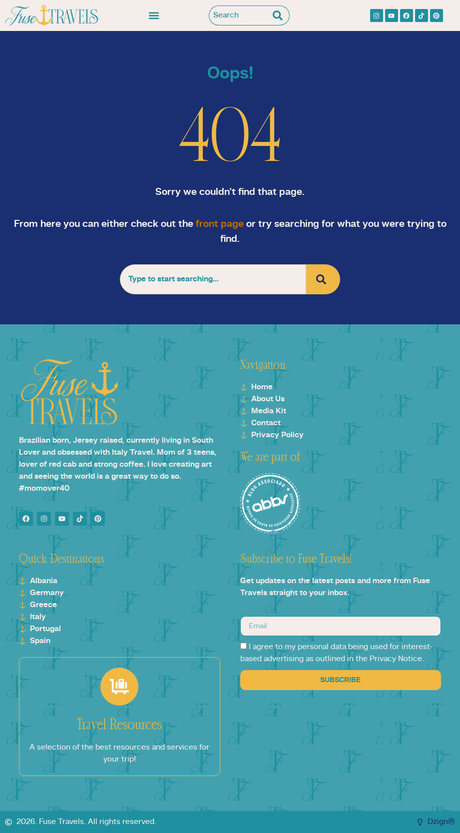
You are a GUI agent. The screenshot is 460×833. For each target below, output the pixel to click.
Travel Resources (119, 725)
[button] (154, 15)
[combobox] (240, 15)
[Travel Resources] (119, 687)
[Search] (280, 15)
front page (220, 224)
